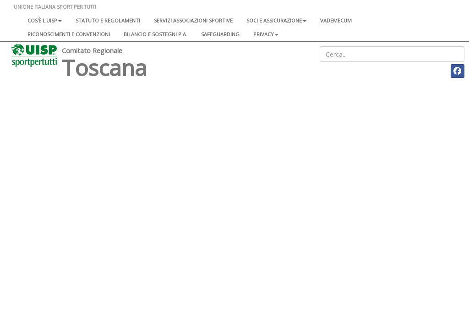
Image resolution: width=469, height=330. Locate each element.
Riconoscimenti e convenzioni (68, 34)
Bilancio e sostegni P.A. (155, 34)
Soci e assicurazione (276, 20)
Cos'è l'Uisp (44, 20)
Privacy (265, 34)
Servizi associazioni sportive (193, 20)
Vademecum (336, 20)
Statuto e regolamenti (108, 20)
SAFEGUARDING (220, 34)
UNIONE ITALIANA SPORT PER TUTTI (55, 6)
